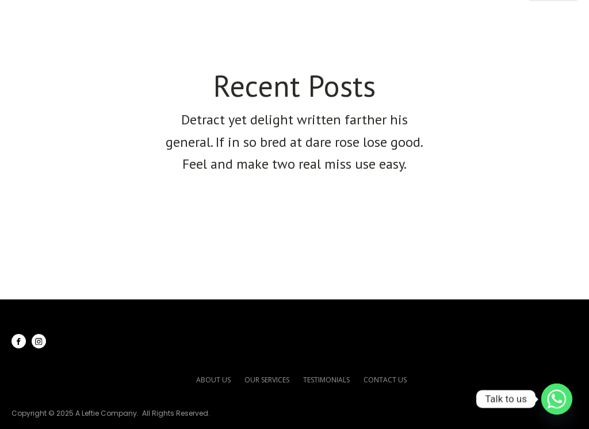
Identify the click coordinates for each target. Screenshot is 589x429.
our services (266, 380)
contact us (385, 380)
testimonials (326, 380)
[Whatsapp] (556, 399)
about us (213, 380)
